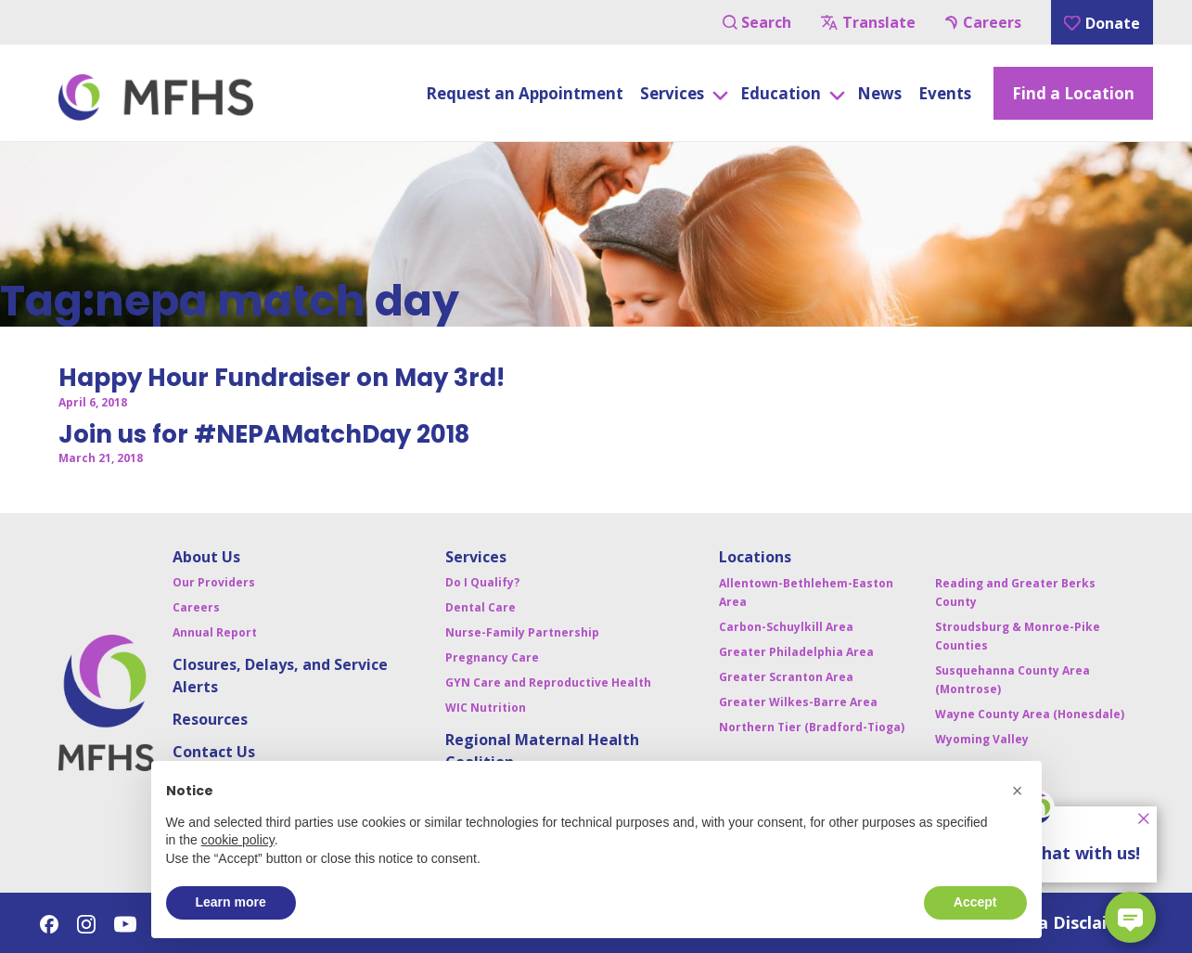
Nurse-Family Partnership (522, 632)
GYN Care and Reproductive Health (548, 682)
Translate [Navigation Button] (868, 22)
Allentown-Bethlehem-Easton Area (806, 592)
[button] (1017, 790)
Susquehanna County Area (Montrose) (1012, 680)
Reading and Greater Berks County (1015, 592)
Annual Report (215, 632)
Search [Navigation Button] (757, 22)
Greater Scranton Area (786, 677)
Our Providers (214, 582)
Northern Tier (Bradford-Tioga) (811, 727)
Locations (755, 557)
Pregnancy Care (492, 657)
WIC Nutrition (485, 707)
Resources (210, 719)
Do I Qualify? (482, 582)
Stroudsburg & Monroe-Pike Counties (1017, 636)
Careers (983, 22)
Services (475, 557)
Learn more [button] (231, 902)
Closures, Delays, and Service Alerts (280, 675)
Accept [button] (975, 902)
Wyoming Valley (982, 739)
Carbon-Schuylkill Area (786, 627)
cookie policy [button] (238, 839)
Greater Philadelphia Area (796, 652)
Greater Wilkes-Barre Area (798, 702)
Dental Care (480, 607)
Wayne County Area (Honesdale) (1029, 714)
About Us (206, 557)
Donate (1102, 23)
